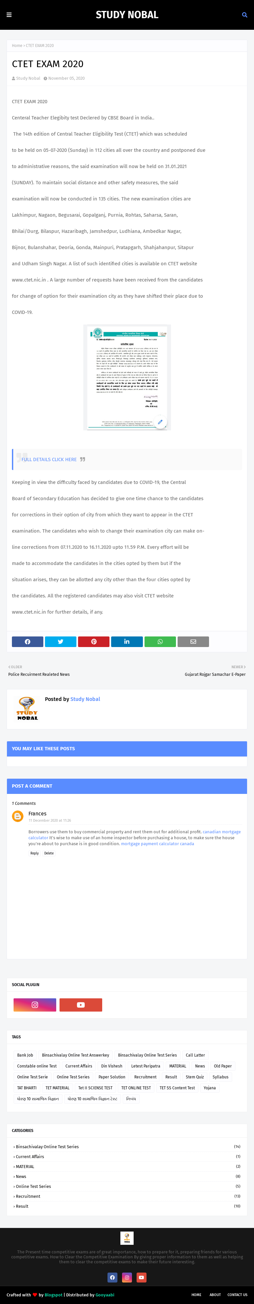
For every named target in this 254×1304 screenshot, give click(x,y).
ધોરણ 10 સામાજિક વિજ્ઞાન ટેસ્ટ (92, 1099)
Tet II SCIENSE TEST (95, 1088)
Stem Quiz (195, 1077)
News (200, 1066)
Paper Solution (112, 1077)
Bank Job (25, 1055)
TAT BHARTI (27, 1088)
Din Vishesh (111, 1066)
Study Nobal (127, 15)
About (215, 1295)
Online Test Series (73, 1077)
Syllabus (221, 1077)
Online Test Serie (32, 1077)
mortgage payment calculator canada (157, 843)
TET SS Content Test (177, 1088)
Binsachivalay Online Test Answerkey (75, 1055)
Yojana (210, 1088)
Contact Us (237, 1295)
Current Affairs (78, 1066)
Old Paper (223, 1066)
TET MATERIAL (57, 1088)
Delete (49, 853)
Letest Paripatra (145, 1066)
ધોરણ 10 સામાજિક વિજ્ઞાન (38, 1099)
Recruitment (145, 1077)
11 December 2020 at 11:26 (50, 820)
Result (171, 1077)
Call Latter (195, 1055)
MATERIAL (177, 1066)
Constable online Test (37, 1066)
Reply (34, 853)
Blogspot (54, 1294)
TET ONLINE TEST (136, 1088)
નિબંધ (131, 1099)
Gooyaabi (105, 1294)
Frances (37, 813)
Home (17, 45)
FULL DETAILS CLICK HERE (49, 459)
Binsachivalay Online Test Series (147, 1055)
